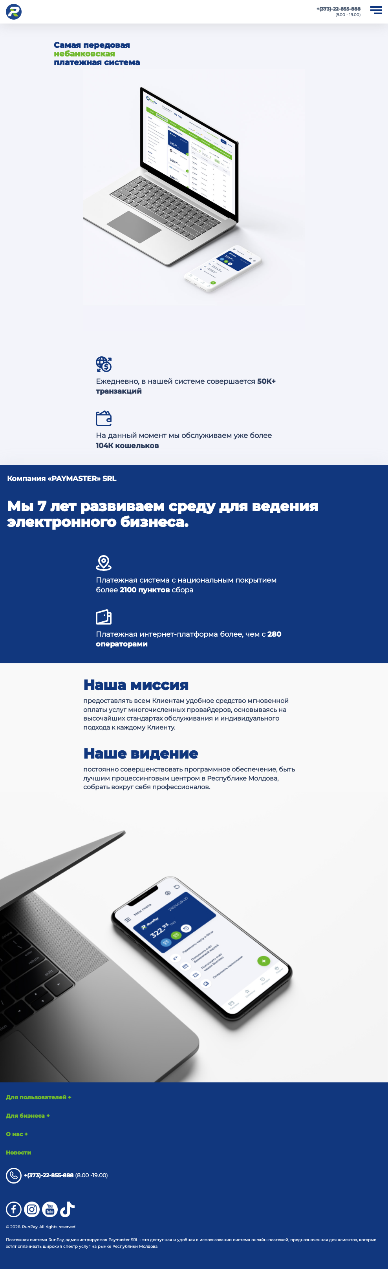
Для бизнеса (28, 1115)
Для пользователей (38, 1097)
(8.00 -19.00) (57, 1176)
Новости (18, 1152)
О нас (17, 1134)
